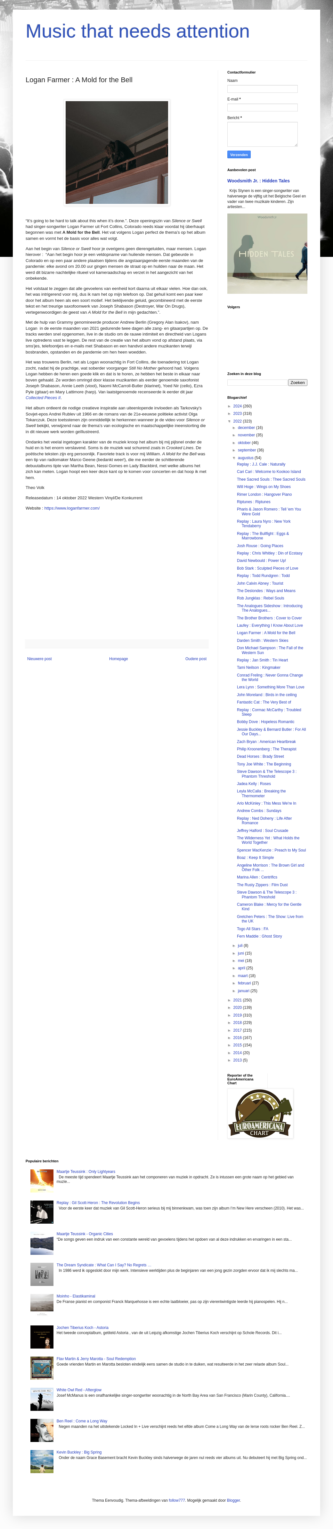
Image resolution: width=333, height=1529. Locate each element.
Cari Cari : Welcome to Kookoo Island (269, 471)
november (247, 435)
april (242, 968)
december (247, 427)
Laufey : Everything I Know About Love (270, 625)
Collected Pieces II (43, 397)
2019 (238, 1015)
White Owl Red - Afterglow (79, 1390)
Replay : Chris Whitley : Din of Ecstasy (270, 553)
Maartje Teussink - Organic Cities (85, 1234)
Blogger (233, 1500)
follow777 (177, 1500)
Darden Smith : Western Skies (262, 640)
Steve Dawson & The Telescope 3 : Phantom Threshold (266, 773)
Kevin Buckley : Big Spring (79, 1452)
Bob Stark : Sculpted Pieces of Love (267, 568)
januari (244, 991)
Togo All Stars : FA (252, 929)
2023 (238, 413)
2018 (238, 1022)
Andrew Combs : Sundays (259, 810)
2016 (238, 1037)
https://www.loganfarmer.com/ (72, 508)
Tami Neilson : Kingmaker (258, 667)
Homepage (118, 659)
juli (241, 945)
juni (241, 953)
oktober (245, 443)
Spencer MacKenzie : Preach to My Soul (271, 850)
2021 (238, 1000)
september (247, 450)
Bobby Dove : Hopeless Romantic (265, 722)
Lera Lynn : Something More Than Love (271, 687)
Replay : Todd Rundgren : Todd (263, 575)
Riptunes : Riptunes (254, 502)
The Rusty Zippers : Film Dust (262, 885)
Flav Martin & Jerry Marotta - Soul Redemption (96, 1359)
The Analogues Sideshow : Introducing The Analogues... (270, 608)
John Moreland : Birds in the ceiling (267, 695)
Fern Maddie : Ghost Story (259, 936)
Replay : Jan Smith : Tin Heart (262, 660)
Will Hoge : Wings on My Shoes (264, 487)
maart (243, 976)
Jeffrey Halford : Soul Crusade (262, 830)
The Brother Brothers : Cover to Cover (269, 618)
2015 (238, 1045)
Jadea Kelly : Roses (254, 784)
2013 (238, 1060)
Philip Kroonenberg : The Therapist (266, 749)
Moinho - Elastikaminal (76, 1296)
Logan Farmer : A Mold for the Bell (266, 633)
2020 (238, 1007)
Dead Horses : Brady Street (260, 756)
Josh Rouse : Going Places (260, 546)
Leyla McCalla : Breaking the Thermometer (261, 793)
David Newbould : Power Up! (261, 560)
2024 (238, 406)
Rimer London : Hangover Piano (264, 494)
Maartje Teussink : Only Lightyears (86, 1171)
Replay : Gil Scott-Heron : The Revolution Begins (98, 1203)
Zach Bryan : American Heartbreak (266, 741)
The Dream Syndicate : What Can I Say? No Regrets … (104, 1265)
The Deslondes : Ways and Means (266, 591)
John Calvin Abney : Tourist (260, 583)
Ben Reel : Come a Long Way (82, 1421)
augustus (246, 458)
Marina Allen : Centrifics (257, 877)
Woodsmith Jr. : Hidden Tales (258, 180)
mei (241, 960)
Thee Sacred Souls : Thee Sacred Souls (271, 479)
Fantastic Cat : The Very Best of (264, 702)
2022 (238, 421)
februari (245, 983)
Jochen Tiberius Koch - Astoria (83, 1327)
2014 (238, 1053)
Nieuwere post (39, 659)
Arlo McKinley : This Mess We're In (266, 803)
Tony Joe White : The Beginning (264, 764)
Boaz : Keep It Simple (255, 857)
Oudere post (196, 659)
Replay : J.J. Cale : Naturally (261, 464)
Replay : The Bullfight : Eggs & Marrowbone (263, 535)
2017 (238, 1030)
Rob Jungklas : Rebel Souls (260, 598)
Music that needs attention (138, 31)
